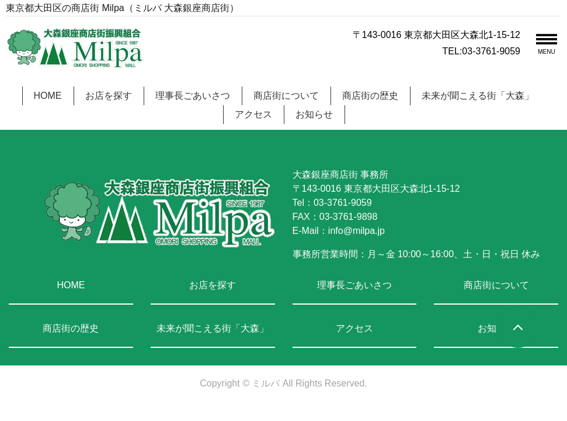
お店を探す (108, 96)
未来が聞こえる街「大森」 (478, 96)
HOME (48, 96)
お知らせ (314, 114)
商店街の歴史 (370, 96)
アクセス (253, 114)
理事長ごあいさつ (192, 96)
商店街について (286, 96)
